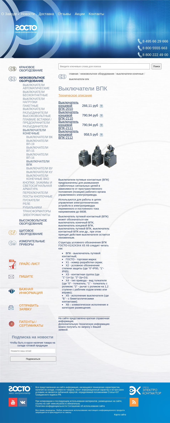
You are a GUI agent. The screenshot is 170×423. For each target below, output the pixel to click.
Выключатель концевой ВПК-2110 (68, 115)
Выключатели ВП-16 (37, 156)
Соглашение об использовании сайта (86, 406)
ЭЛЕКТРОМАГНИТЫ (36, 214)
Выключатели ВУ (39, 168)
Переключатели (35, 192)
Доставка (46, 14)
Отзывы (64, 14)
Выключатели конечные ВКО (37, 177)
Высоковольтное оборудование (33, 222)
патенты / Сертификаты (31, 323)
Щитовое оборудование (31, 232)
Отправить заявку (29, 307)
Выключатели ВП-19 (37, 142)
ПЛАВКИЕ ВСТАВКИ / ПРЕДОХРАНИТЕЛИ (37, 121)
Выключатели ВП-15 (37, 149)
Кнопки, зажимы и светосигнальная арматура (37, 186)
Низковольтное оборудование (32, 79)
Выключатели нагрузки (34, 100)
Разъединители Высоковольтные (37, 114)
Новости (28, 14)
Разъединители (35, 126)
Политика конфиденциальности (51, 406)
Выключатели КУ (39, 172)
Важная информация (31, 291)
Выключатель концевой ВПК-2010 (68, 106)
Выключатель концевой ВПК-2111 (68, 125)
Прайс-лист (29, 264)
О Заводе (10, 14)
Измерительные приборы (32, 243)
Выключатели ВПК (38, 163)
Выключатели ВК (39, 137)
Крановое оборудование (31, 69)
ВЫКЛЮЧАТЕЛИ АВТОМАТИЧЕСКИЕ (36, 87)
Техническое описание (75, 95)
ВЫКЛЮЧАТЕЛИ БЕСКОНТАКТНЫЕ (35, 93)
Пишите (26, 276)
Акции (80, 14)
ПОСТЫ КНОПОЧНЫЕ (38, 196)
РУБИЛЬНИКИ (32, 207)
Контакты (96, 14)
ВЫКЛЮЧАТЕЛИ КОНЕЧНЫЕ (34, 132)
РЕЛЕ (26, 203)
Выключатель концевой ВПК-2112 (68, 135)
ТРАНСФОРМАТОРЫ (37, 211)
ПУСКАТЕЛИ (31, 200)
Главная (73, 73)
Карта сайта (120, 414)
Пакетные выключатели (34, 107)
